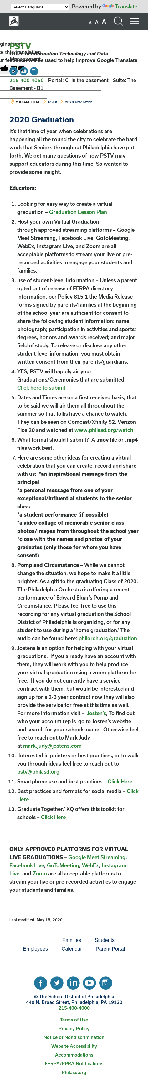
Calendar (72, 949)
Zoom (40, 873)
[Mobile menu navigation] (134, 21)
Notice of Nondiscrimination (74, 1037)
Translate (119, 6)
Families (71, 940)
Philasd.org (74, 1072)
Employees (35, 949)
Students (105, 940)
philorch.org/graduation (108, 638)
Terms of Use (74, 1019)
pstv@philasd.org (38, 772)
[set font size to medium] (97, 22)
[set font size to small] (90, 23)
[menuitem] (34, 940)
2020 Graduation (78, 102)
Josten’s (96, 713)
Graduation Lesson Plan (78, 212)
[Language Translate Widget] (40, 7)
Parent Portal (110, 949)
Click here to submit (41, 388)
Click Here (120, 781)
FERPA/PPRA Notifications (74, 1063)
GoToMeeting (63, 865)
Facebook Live (26, 865)
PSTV (20, 46)
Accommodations (74, 1054)
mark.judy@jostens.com (52, 746)
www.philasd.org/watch (103, 430)
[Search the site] (118, 21)
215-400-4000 (74, 1007)
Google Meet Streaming (96, 857)
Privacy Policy (74, 1028)
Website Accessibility (74, 1046)
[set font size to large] (104, 22)
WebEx (90, 865)
